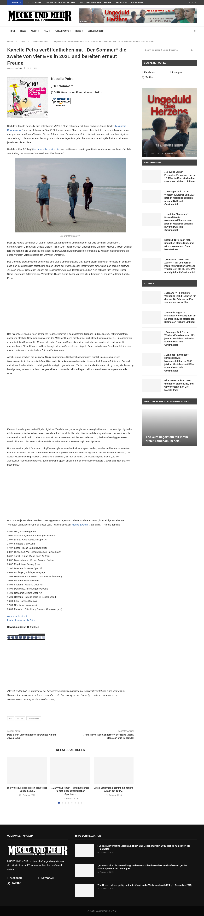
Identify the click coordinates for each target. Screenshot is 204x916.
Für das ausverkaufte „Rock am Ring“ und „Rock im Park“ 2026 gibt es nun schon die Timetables (144, 847)
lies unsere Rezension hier (46, 149)
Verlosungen (95, 31)
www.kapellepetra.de (17, 616)
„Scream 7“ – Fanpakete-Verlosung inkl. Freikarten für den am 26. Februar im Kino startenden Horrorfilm (180, 298)
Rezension (34, 718)
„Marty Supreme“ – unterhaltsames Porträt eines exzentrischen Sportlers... (70, 791)
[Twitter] (196, 2)
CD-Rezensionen (40, 41)
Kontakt (108, 3)
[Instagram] (192, 2)
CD (10, 718)
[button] (25, 2)
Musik (34, 31)
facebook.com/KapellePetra (21, 620)
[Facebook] (189, 2)
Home (13, 31)
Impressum (121, 3)
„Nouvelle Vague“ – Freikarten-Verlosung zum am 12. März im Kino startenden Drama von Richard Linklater (180, 177)
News (23, 31)
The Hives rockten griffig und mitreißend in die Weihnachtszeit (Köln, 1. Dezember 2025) (145, 885)
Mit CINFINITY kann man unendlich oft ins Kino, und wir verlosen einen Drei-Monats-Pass (179, 245)
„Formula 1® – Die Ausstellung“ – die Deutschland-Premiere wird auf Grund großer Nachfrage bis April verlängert (142, 867)
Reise (78, 31)
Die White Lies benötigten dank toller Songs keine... (60, 3)
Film (46, 31)
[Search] (195, 31)
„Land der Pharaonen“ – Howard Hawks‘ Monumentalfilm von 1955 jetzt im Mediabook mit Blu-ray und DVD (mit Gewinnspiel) (179, 222)
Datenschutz (136, 3)
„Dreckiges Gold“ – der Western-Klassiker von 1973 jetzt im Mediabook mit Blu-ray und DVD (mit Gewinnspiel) (179, 197)
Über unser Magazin (90, 3)
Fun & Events (62, 31)
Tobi (20, 68)
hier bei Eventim (80, 524)
